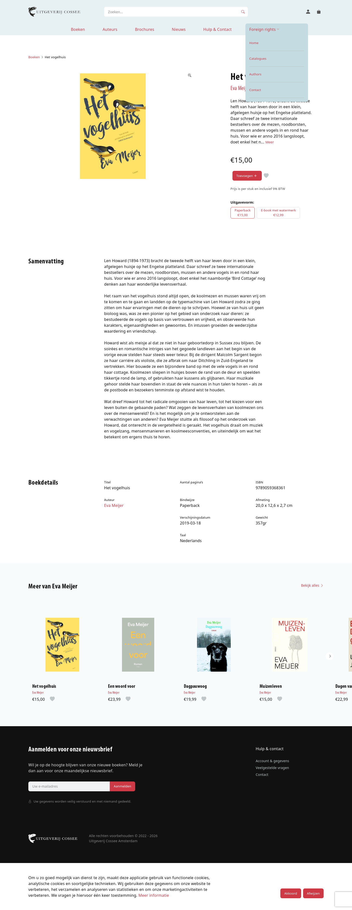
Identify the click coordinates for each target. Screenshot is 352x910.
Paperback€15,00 (243, 212)
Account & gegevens (272, 760)
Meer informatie (153, 895)
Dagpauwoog (195, 686)
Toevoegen (247, 175)
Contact (262, 774)
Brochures (144, 29)
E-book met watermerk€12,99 (278, 212)
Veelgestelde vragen (272, 767)
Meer (269, 142)
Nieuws (179, 29)
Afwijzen (313, 893)
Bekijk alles (312, 585)
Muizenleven (271, 686)
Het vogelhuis (44, 686)
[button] (329, 656)
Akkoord (290, 893)
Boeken (78, 29)
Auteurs (110, 29)
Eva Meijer (240, 89)
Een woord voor (121, 686)
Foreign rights (262, 29)
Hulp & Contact (217, 29)
